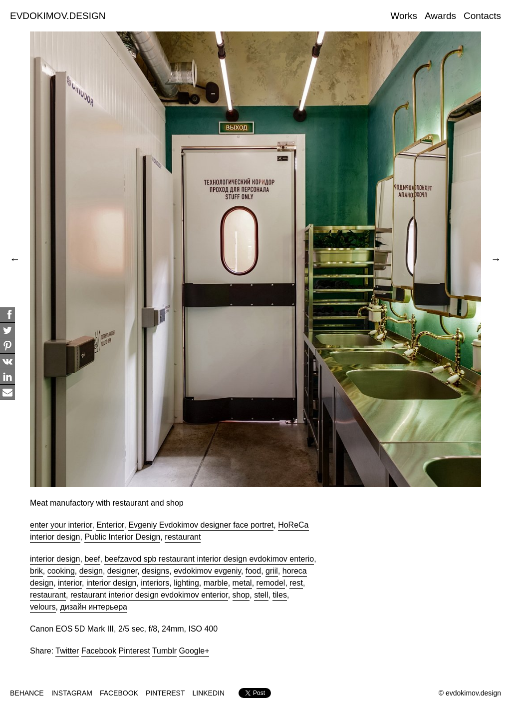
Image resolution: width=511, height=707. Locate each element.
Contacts (482, 15)
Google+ (194, 651)
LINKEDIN (209, 693)
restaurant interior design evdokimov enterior (149, 595)
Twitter (67, 651)
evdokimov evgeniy (207, 571)
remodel (270, 583)
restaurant (183, 537)
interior (70, 583)
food (253, 571)
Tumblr (164, 651)
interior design (55, 559)
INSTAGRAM (71, 693)
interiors (155, 583)
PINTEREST (165, 693)
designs (155, 571)
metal (242, 583)
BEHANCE (27, 693)
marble (216, 583)
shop (241, 595)
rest (296, 583)
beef (92, 559)
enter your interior (61, 525)
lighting (186, 583)
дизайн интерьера (93, 607)
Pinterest (134, 651)
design (91, 571)
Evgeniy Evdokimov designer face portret (200, 525)
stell (261, 595)
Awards (440, 15)
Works (404, 15)
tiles (279, 595)
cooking (61, 571)
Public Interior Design (122, 537)
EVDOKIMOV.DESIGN (57, 15)
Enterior (110, 525)
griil (271, 571)
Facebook (98, 651)
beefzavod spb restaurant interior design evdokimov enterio (209, 559)
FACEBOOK (119, 693)
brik (36, 571)
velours (43, 607)
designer (122, 571)
